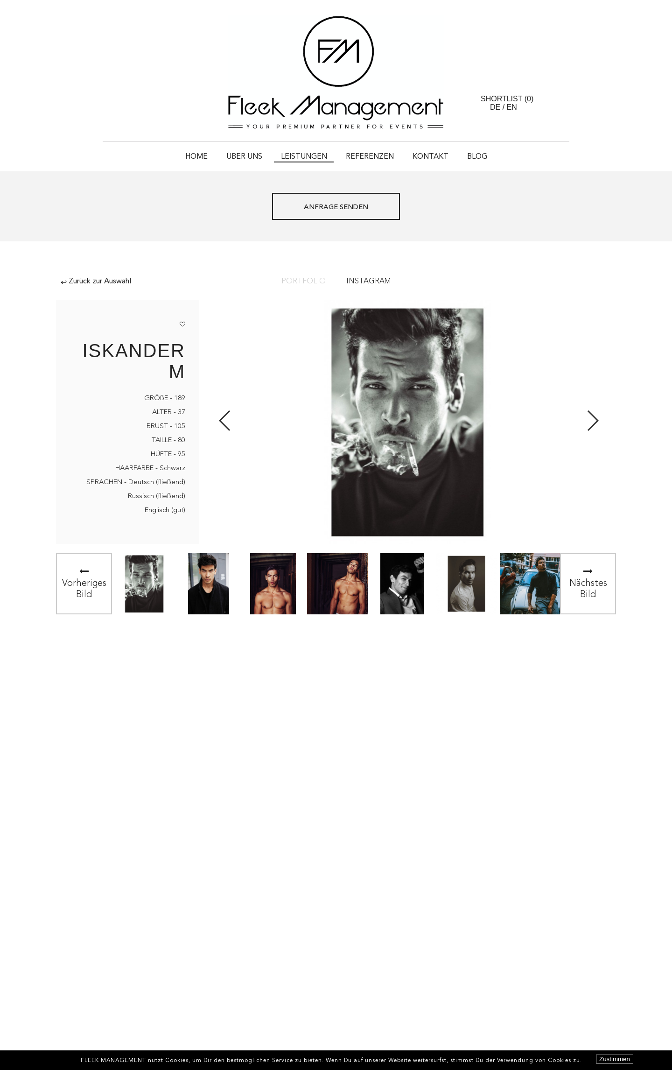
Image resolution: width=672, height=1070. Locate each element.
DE (495, 107)
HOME (196, 157)
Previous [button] (225, 420)
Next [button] (592, 420)
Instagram (368, 281)
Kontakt (430, 157)
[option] (144, 583)
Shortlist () (507, 99)
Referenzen (370, 157)
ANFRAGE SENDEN (336, 207)
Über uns (244, 157)
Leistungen (304, 157)
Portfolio (303, 281)
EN (512, 107)
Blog (477, 157)
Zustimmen (614, 1059)
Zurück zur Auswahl (96, 281)
